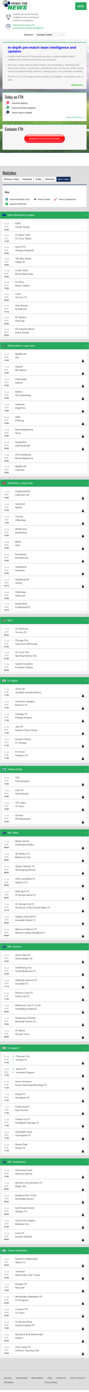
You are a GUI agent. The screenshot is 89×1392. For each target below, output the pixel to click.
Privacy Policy (50, 1384)
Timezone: (28, 34)
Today (45, 180)
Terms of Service (77, 1380)
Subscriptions (37, 1380)
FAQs (49, 1380)
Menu (81, 6)
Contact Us (61, 1380)
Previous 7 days (12, 180)
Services (8, 1380)
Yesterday (31, 180)
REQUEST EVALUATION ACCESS (44, 138)
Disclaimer (8, 1384)
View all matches (75, 117)
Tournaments (21, 1380)
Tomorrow (59, 180)
